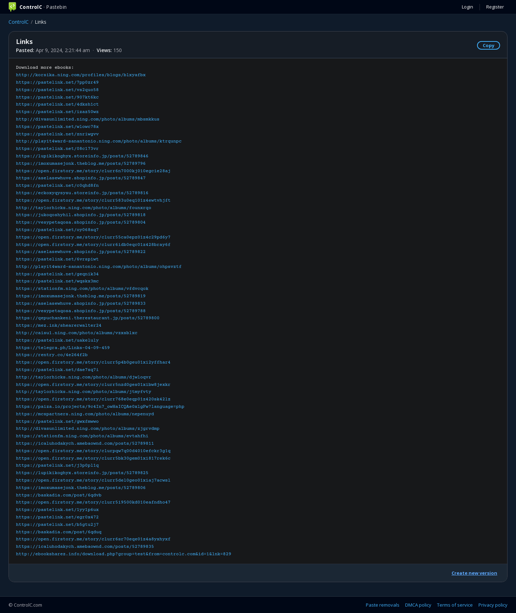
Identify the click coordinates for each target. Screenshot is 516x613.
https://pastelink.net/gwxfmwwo (57, 421)
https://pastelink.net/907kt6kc (57, 97)
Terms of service (455, 605)
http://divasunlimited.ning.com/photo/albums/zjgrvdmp (87, 428)
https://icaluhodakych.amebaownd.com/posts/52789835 (85, 546)
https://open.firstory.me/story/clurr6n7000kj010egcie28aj (93, 171)
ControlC (18, 21)
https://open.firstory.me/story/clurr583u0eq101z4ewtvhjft (93, 200)
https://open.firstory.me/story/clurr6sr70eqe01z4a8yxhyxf (93, 539)
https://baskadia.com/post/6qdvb (59, 495)
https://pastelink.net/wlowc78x (57, 126)
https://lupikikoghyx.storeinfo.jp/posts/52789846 (82, 156)
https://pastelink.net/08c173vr (57, 148)
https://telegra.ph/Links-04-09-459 (63, 347)
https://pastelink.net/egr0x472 (57, 517)
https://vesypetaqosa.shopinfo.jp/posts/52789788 (81, 311)
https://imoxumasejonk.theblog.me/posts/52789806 (81, 487)
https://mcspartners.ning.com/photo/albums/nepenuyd (85, 414)
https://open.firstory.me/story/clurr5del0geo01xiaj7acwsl (93, 480)
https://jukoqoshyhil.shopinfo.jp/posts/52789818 (81, 215)
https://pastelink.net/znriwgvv (57, 134)
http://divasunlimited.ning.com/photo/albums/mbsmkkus (87, 119)
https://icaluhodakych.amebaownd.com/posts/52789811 (85, 443)
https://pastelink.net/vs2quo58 (57, 90)
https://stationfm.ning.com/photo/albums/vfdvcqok (82, 288)
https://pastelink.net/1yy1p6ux (57, 509)
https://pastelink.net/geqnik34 (57, 274)
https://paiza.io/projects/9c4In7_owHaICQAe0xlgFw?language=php (100, 406)
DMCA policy (418, 605)
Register (495, 7)
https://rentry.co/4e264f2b (52, 355)
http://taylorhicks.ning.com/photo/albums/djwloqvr (83, 377)
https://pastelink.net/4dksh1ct (57, 104)
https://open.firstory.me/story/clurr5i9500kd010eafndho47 (93, 502)
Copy (488, 45)
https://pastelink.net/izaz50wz (57, 111)
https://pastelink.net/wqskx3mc (57, 281)
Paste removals (382, 605)
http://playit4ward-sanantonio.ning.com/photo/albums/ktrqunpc (99, 141)
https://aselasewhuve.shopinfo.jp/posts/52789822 (81, 251)
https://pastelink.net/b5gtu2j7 (57, 524)
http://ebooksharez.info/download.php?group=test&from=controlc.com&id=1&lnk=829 (123, 554)
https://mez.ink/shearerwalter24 (59, 325)
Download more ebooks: (123, 311)
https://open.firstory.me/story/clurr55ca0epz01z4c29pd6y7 (93, 237)
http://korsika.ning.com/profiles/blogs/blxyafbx (81, 75)
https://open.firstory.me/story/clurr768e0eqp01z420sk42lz (93, 399)
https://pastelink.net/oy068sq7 (57, 229)
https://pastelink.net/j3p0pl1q (57, 465)
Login (467, 7)
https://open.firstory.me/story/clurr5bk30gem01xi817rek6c (93, 458)
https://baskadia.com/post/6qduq (59, 532)
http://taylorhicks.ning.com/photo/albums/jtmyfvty (83, 391)
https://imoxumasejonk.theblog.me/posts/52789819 (81, 296)
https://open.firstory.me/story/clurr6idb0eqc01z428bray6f (93, 244)
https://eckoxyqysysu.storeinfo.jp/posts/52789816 (82, 193)
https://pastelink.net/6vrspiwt (57, 259)
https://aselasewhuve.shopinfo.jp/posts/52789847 (81, 178)
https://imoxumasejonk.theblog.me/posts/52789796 (81, 163)
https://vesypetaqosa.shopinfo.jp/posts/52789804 (81, 222)
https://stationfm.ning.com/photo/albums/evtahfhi (82, 436)
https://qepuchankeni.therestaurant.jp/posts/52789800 (87, 318)
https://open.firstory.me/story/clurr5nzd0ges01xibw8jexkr (93, 384)
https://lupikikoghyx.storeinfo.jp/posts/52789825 (82, 473)
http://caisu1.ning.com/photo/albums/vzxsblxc (76, 333)
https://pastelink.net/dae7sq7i (57, 369)
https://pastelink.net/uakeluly (57, 340)
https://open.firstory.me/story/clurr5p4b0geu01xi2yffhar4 (93, 362)
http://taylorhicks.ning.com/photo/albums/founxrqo (83, 208)
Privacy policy (493, 605)
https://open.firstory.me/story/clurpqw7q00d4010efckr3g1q (93, 451)
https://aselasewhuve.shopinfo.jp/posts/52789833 (81, 303)
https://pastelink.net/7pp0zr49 (57, 82)
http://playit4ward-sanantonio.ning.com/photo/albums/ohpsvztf (99, 266)
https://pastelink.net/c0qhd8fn (57, 185)
